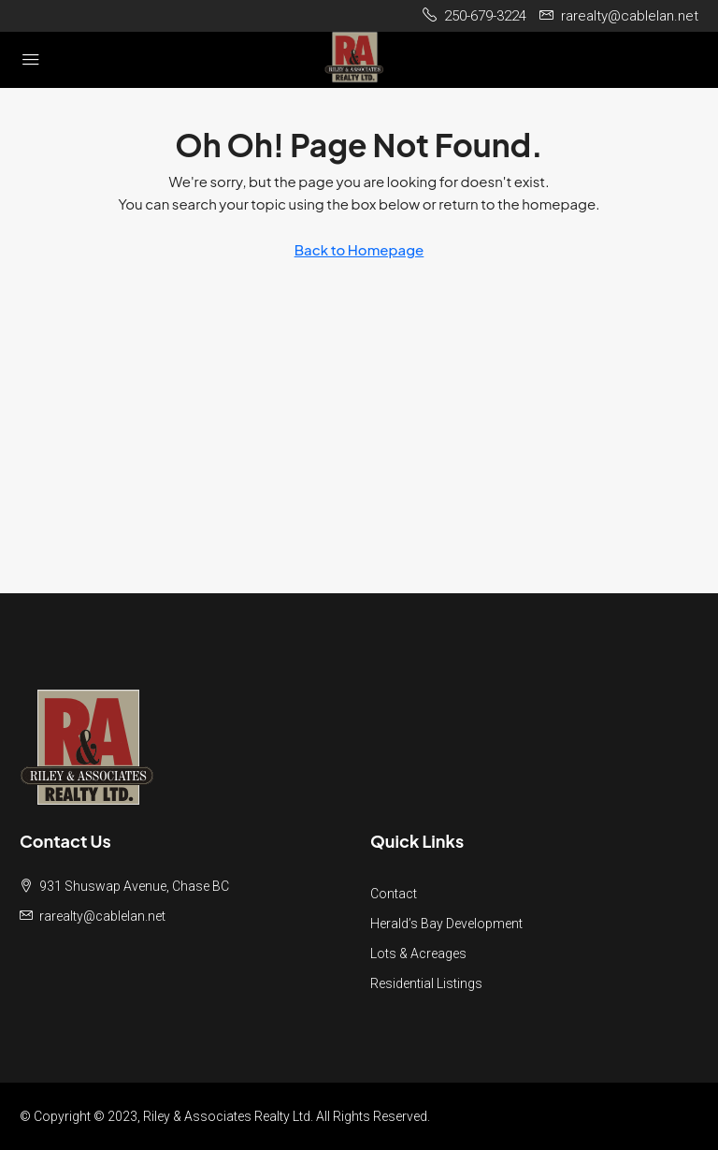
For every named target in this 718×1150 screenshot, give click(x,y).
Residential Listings (426, 983)
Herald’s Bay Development (446, 923)
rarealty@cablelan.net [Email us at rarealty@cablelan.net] (102, 916)
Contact (393, 893)
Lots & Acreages (418, 953)
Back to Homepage (359, 249)
